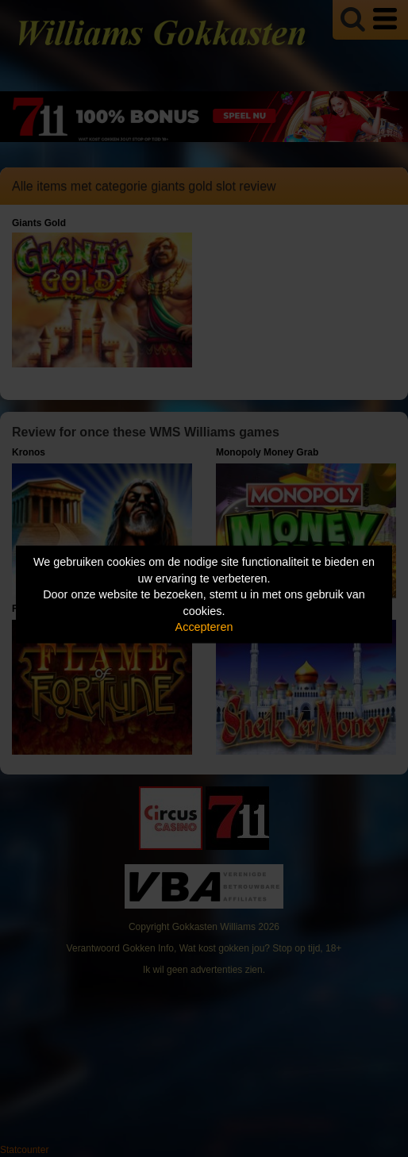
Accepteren (204, 627)
